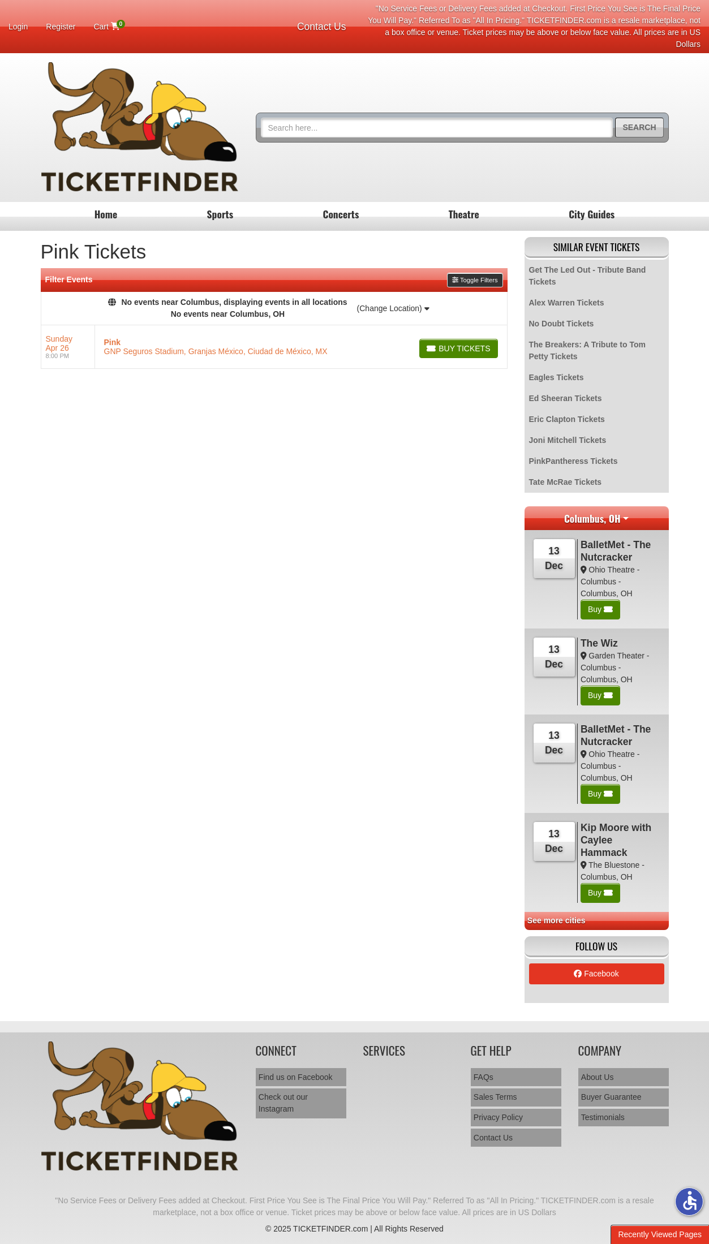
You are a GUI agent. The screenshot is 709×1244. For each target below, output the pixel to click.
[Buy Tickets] (458, 348)
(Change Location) (393, 308)
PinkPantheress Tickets (573, 461)
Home (106, 213)
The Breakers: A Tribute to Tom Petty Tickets (587, 350)
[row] (274, 347)
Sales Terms (495, 1096)
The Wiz (599, 643)
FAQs (483, 1077)
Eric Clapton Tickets (567, 419)
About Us (597, 1077)
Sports (220, 213)
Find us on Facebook (296, 1077)
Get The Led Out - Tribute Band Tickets (587, 275)
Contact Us (321, 26)
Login (18, 26)
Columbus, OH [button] (592, 518)
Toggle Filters (475, 280)
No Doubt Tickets (561, 323)
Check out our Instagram (283, 1102)
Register (60, 26)
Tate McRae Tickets (565, 482)
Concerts (341, 213)
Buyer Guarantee (611, 1096)
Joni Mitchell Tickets (568, 440)
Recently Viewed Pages (660, 1234)
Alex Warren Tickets (566, 302)
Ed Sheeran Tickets (565, 398)
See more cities (556, 920)
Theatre (464, 213)
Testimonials (603, 1117)
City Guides (592, 213)
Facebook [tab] (596, 973)
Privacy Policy (498, 1117)
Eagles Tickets (556, 377)
